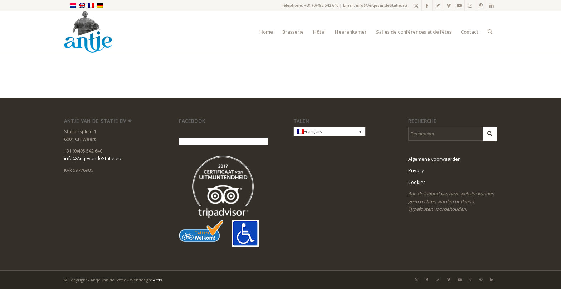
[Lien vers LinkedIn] (491, 5)
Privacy (416, 170)
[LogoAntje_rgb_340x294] (88, 32)
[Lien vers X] (416, 5)
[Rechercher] (490, 32)
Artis (157, 280)
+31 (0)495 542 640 (321, 5)
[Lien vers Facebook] (427, 5)
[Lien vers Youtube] (459, 5)
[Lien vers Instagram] (470, 5)
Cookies (417, 182)
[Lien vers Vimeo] (448, 5)
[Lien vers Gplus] (438, 5)
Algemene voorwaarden (434, 159)
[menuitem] (266, 32)
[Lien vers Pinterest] (480, 5)
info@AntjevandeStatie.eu (381, 5)
